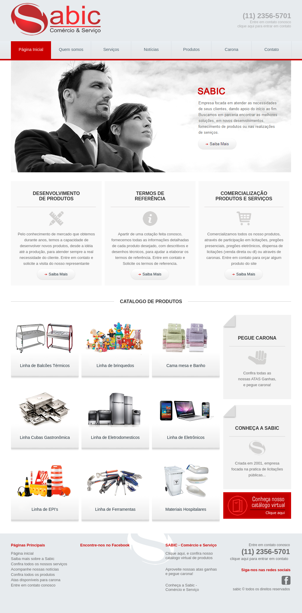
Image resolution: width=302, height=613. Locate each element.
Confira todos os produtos (33, 574)
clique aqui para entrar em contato (264, 26)
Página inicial (22, 553)
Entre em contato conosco (33, 585)
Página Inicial (31, 49)
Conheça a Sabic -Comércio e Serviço (182, 587)
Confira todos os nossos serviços (39, 564)
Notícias (151, 49)
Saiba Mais (56, 274)
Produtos (191, 49)
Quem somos (71, 49)
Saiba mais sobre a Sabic (32, 558)
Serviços (111, 49)
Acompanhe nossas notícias (35, 569)
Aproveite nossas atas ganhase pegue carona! (191, 571)
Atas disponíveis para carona (35, 580)
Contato (271, 49)
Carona (231, 49)
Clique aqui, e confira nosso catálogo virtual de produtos (189, 555)
